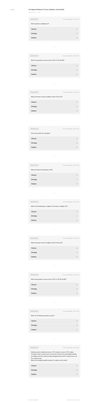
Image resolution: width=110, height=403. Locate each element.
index (12, 9)
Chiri (79, 400)
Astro (75, 400)
